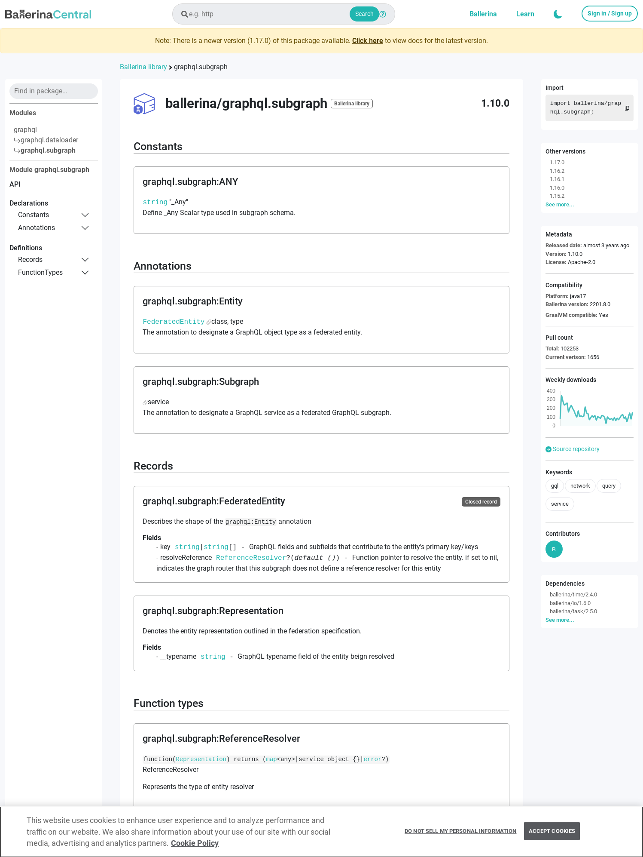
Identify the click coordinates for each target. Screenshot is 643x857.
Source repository (572, 448)
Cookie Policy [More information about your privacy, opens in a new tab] (195, 847)
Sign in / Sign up (610, 13)
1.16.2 (557, 171)
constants (33, 215)
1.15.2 (557, 196)
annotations (36, 228)
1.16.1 (557, 179)
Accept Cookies (552, 835)
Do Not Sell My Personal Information (461, 835)
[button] (558, 14)
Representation (201, 759)
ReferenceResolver (251, 557)
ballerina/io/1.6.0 (570, 603)
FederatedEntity (173, 321)
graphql (25, 130)
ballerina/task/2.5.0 (573, 611)
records (30, 259)
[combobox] (283, 14)
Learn (525, 14)
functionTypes (40, 272)
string (155, 202)
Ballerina (483, 14)
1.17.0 (557, 162)
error (372, 759)
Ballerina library (143, 67)
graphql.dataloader (46, 140)
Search (364, 13)
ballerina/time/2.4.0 (573, 594)
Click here (367, 41)
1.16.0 (557, 187)
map (271, 759)
